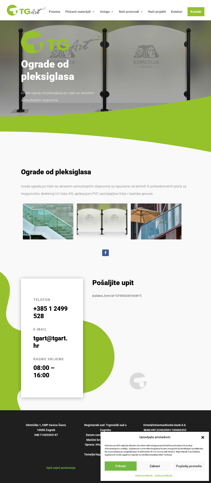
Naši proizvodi (129, 12)
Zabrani (155, 466)
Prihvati (120, 466)
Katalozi (176, 12)
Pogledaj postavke (189, 466)
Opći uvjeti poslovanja (60, 467)
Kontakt (196, 12)
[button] (203, 437)
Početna (54, 12)
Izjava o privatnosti (144, 475)
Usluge (105, 12)
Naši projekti (157, 12)
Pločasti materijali (78, 12)
